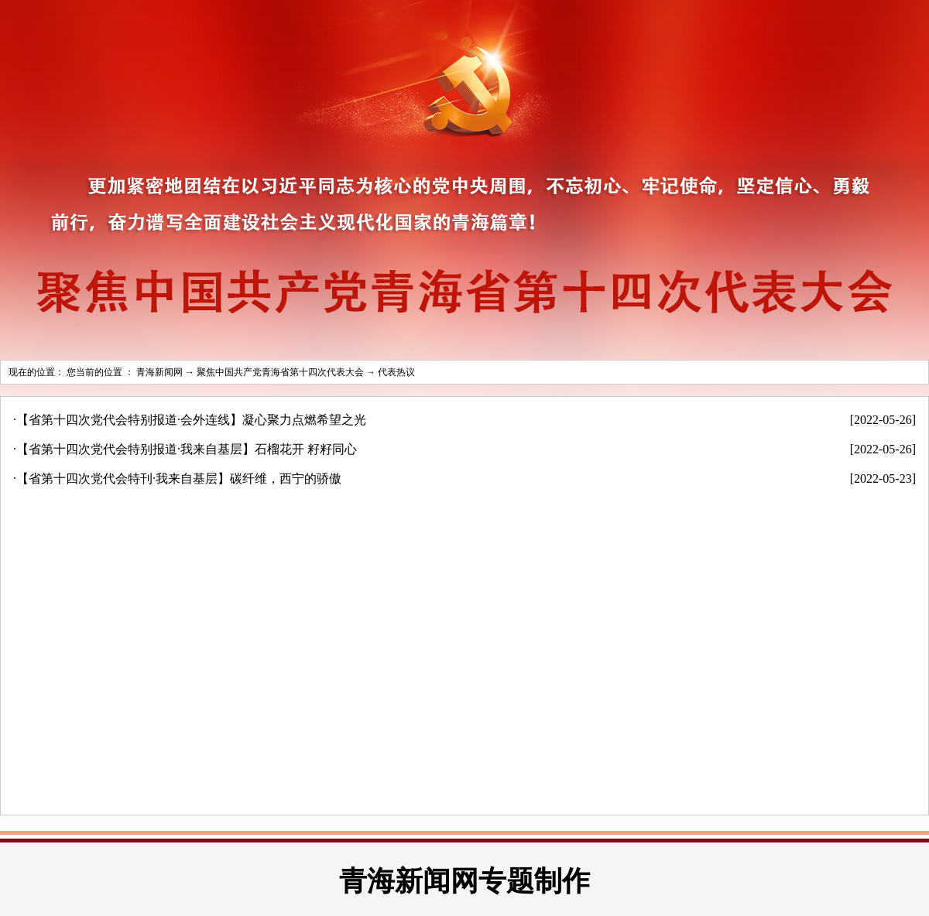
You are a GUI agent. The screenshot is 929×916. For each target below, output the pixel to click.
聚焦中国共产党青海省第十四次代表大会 (280, 372)
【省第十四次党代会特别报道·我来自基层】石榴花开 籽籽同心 (186, 449)
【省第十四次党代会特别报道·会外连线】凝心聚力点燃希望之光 (191, 419)
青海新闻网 (159, 372)
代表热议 (396, 372)
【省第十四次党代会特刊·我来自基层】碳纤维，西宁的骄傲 (178, 478)
